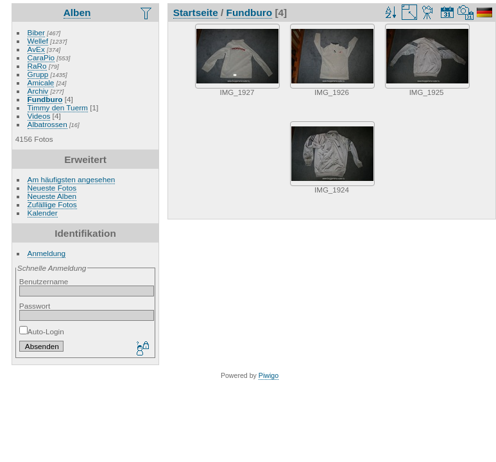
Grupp (38, 74)
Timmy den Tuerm (58, 107)
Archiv (38, 91)
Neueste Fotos (52, 188)
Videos (39, 116)
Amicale (41, 82)
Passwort (34, 306)
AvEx (36, 49)
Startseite (195, 12)
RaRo (37, 66)
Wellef (38, 41)
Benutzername (44, 281)
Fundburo (45, 99)
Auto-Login (41, 331)
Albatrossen (47, 124)
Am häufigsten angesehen (71, 179)
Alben (77, 12)
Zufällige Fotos (52, 204)
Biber (36, 32)
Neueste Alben (52, 196)
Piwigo (268, 375)
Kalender (43, 213)
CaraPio (41, 57)
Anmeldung (47, 253)
